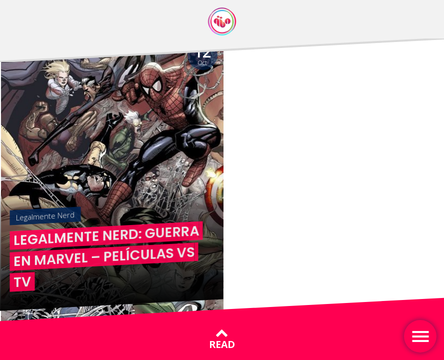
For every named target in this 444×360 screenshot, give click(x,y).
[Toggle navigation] (420, 336)
